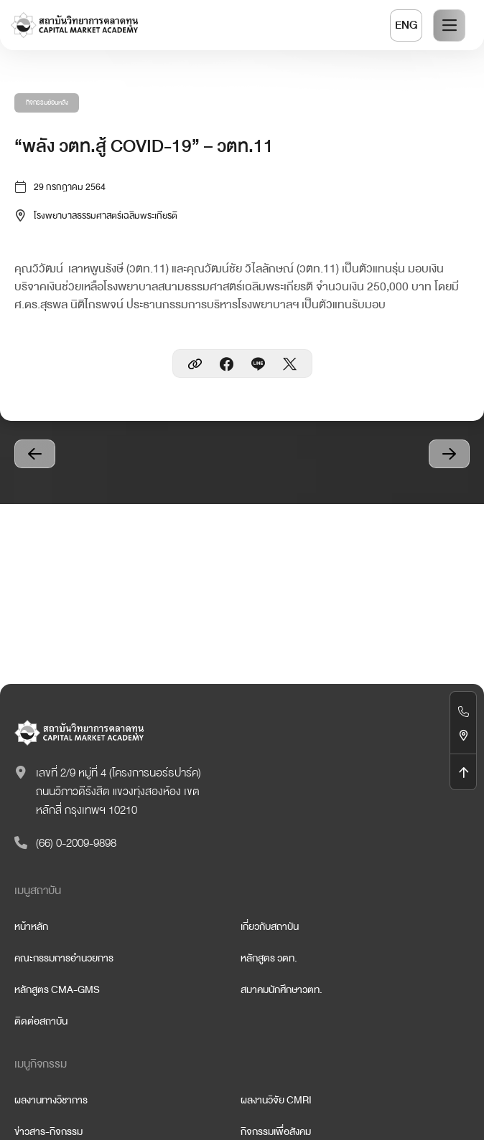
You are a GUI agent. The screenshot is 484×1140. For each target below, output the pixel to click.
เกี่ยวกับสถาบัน (270, 926)
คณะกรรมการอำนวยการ (63, 957)
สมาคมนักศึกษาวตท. (281, 989)
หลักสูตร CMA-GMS (57, 989)
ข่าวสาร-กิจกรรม (48, 1131)
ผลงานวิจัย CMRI (276, 1099)
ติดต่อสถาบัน (41, 1021)
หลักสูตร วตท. (269, 957)
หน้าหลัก (31, 926)
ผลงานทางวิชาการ (51, 1099)
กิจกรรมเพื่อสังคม (276, 1131)
